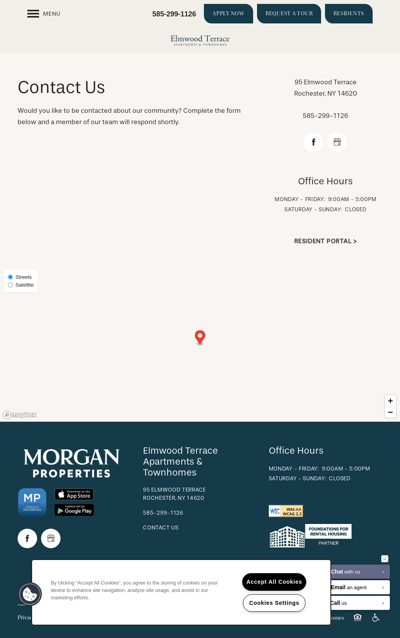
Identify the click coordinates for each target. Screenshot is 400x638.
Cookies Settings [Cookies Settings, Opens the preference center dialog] (274, 603)
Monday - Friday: (300, 199)
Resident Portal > (325, 241)
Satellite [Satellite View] (21, 285)
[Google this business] (337, 142)
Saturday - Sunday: (313, 209)
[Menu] (44, 13)
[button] (228, 13)
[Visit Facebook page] (313, 142)
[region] (181, 592)
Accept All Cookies (274, 582)
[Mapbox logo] (19, 414)
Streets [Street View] (20, 277)
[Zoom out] (390, 412)
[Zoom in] (390, 400)
